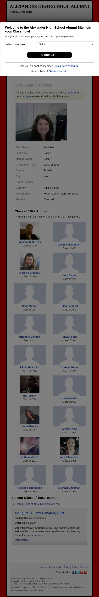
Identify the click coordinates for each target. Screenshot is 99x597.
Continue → (49, 54)
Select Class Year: (15, 44)
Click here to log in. (67, 66)
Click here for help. (58, 71)
